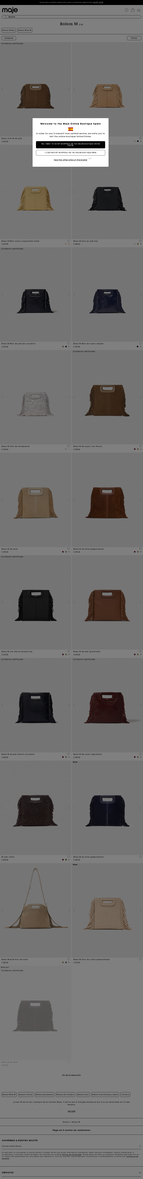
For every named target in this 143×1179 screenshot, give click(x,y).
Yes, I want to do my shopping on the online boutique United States (71, 144)
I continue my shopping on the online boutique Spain (71, 153)
